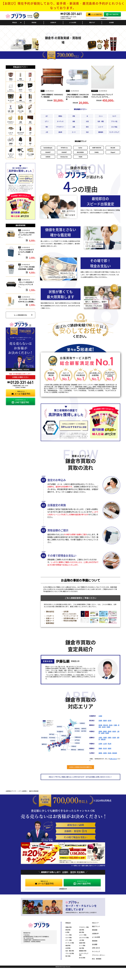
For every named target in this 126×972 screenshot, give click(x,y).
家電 (20, 230)
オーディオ (60, 121)
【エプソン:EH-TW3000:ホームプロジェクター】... (26, 234)
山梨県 (102, 733)
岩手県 (109, 720)
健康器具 (100, 132)
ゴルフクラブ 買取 (84, 937)
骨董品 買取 (68, 927)
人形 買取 (81, 940)
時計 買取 (67, 956)
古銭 (74, 127)
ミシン (67, 90)
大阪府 (100, 737)
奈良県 (114, 737)
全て (47, 116)
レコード (100, 127)
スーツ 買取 (82, 945)
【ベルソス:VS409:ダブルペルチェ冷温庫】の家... (26, 251)
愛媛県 (100, 748)
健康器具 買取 (82, 951)
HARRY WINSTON (96, 147)
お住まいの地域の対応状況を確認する (80, 767)
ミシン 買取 (68, 935)
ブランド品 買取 (69, 953)
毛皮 (87, 132)
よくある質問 (72, 22)
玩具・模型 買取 (69, 951)
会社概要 (111, 22)
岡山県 (109, 743)
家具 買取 (81, 932)
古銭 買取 (81, 930)
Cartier (80, 147)
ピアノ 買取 (68, 940)
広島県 (100, 743)
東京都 (100, 725)
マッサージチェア (114, 132)
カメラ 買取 (68, 937)
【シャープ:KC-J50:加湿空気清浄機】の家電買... (26, 268)
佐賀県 (105, 753)
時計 (47, 127)
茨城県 (108, 727)
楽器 (74, 121)
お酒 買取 (67, 948)
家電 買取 (67, 930)
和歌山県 (103, 739)
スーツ (74, 132)
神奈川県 (105, 725)
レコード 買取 (82, 935)
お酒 (87, 121)
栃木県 (103, 727)
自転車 (60, 132)
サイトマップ (96, 951)
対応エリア (95, 923)
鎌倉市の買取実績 (33, 791)
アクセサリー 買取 (84, 927)
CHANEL (96, 152)
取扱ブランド (96, 926)
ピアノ (42, 90)
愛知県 (109, 731)
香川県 (105, 748)
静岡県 (105, 731)
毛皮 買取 (81, 948)
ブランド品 (114, 121)
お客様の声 (53, 22)
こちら (90, 387)
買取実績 (34, 22)
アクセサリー (95, 90)
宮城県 (100, 720)
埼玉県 (110, 725)
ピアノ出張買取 (23, 791)
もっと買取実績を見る (20, 315)
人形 (47, 132)
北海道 (100, 716)
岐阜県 (114, 731)
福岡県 (100, 753)
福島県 (105, 720)
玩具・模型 (101, 121)
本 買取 (67, 932)
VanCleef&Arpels (47, 147)
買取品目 (14, 22)
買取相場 (94, 941)
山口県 (105, 743)
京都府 (109, 737)
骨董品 (60, 116)
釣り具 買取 (82, 957)
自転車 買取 (82, 943)
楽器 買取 (67, 945)
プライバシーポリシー (98, 955)
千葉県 (115, 725)
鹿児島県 (114, 753)
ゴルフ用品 (114, 127)
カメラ (114, 116)
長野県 (100, 731)
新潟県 (107, 733)
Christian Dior (64, 157)
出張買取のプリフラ (11, 791)
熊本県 (109, 753)
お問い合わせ (113, 759)
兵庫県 (105, 737)
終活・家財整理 (96, 959)
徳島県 (109, 748)
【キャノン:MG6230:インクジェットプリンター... (26, 284)
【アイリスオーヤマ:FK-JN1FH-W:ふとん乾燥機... (26, 300)
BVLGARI (113, 147)
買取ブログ (92, 22)
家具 (87, 127)
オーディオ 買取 (69, 943)
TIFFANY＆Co (64, 147)
